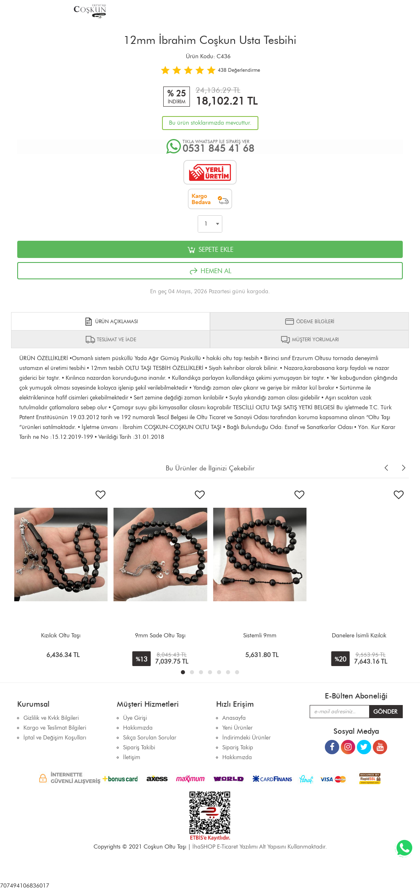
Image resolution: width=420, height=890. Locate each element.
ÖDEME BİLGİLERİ (309, 322)
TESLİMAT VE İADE (110, 340)
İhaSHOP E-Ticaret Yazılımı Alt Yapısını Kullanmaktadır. (259, 846)
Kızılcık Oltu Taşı (60, 635)
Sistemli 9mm (259, 635)
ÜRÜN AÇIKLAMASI (111, 322)
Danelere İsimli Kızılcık (359, 635)
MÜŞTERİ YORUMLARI (310, 340)
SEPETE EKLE (210, 250)
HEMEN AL (210, 271)
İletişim (131, 757)
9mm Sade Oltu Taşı (160, 635)
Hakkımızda (237, 757)
